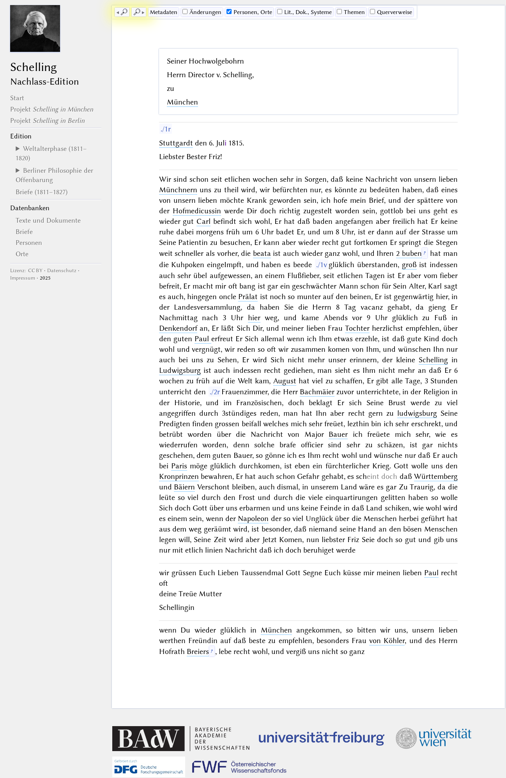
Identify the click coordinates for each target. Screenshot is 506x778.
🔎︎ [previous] (124, 12)
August (284, 380)
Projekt (51, 109)
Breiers (198, 651)
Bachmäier (317, 391)
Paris (179, 465)
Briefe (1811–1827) (41, 192)
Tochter (357, 328)
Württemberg (436, 476)
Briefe (24, 232)
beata (262, 253)
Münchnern (178, 189)
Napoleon (253, 518)
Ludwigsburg (180, 370)
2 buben (409, 253)
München (182, 101)
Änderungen (201, 12)
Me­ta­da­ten (163, 12)
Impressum (22, 278)
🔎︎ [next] (137, 12)
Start (17, 98)
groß (409, 264)
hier (254, 317)
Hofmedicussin (197, 210)
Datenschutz (61, 270)
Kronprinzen (179, 476)
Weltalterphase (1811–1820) (51, 153)
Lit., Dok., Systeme (304, 12)
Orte (22, 254)
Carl (203, 221)
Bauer (338, 434)
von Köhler (387, 640)
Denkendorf (178, 328)
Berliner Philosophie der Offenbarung (54, 175)
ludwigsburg (417, 413)
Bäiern (184, 486)
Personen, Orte (249, 12)
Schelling (433, 359)
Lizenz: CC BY (26, 270)
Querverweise (391, 12)
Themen (351, 12)
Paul (203, 338)
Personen (29, 242)
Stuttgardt (176, 142)
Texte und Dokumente (48, 220)
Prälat (248, 296)
